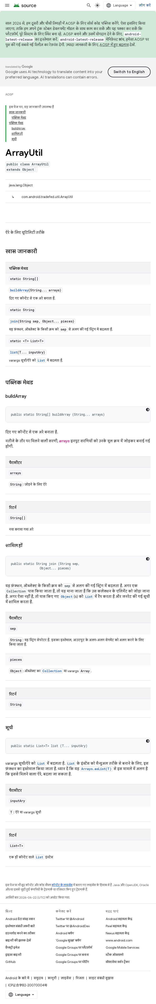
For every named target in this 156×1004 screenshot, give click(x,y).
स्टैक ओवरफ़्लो (114, 955)
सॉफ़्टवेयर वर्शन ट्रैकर (118, 962)
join (14, 321)
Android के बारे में (17, 978)
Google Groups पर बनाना (72, 955)
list (13, 352)
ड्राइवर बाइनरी (13, 955)
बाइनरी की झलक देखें (18, 940)
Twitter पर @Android (70, 919)
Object (67, 596)
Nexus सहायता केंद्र (117, 933)
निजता (80, 978)
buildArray (19, 290)
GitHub (10, 962)
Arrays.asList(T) (96, 769)
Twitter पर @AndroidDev (73, 926)
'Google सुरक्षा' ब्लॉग (68, 940)
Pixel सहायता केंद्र (116, 926)
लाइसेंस (66, 978)
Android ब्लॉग (65, 933)
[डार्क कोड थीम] (147, 409)
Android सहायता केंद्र (119, 919)
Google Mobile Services (122, 947)
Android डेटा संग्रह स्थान (20, 919)
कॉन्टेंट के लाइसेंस (62, 885)
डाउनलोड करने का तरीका (20, 933)
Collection (52, 671)
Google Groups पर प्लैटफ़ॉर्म (74, 947)
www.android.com (119, 940)
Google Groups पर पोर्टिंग (72, 962)
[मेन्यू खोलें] (7, 5)
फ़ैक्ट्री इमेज (12, 947)
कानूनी (52, 978)
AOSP (9, 94)
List (41, 360)
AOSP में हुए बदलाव (114, 45)
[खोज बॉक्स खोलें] (89, 5)
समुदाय (38, 978)
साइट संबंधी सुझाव (101, 978)
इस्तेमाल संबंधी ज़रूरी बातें (20, 926)
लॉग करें (145, 5)
